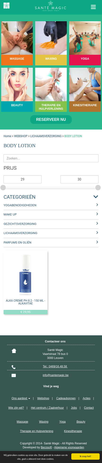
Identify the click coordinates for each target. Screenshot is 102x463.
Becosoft (46, 447)
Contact (89, 407)
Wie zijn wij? (16, 407)
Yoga (62, 421)
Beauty (80, 421)
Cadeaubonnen (66, 398)
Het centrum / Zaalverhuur (47, 407)
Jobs (74, 407)
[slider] (3, 187)
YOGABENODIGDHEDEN (20, 205)
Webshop (43, 398)
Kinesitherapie (73, 431)
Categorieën (19, 197)
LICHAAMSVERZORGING (45, 136)
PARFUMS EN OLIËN (17, 242)
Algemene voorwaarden (69, 447)
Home (7, 136)
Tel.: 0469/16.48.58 (55, 366)
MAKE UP (10, 214)
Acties (86, 398)
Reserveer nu (51, 120)
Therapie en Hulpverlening (36, 431)
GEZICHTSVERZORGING (20, 224)
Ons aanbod (21, 398)
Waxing (43, 421)
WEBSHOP (20, 136)
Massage (22, 421)
